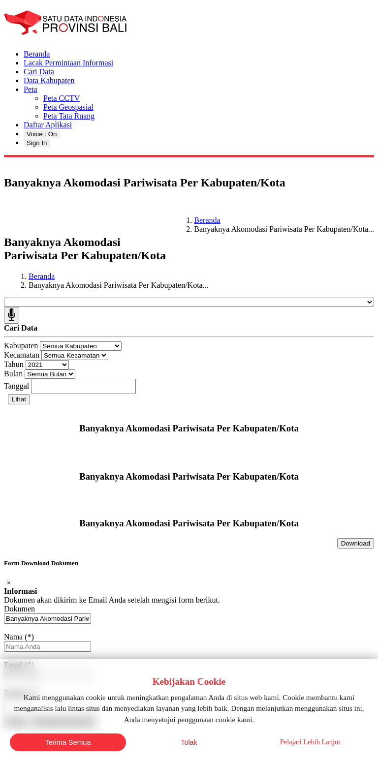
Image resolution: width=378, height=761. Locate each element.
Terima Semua (68, 742)
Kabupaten (21, 345)
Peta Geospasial (68, 107)
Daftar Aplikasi (48, 125)
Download (355, 543)
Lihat (19, 399)
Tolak (189, 742)
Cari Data (39, 71)
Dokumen (19, 609)
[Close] (9, 582)
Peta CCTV (61, 98)
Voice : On (42, 134)
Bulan (13, 373)
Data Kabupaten (49, 80)
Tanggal (16, 386)
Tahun (14, 364)
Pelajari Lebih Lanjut (310, 742)
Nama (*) (19, 637)
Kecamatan (21, 355)
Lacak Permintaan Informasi (68, 63)
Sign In (37, 143)
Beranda (37, 54)
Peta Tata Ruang (68, 116)
